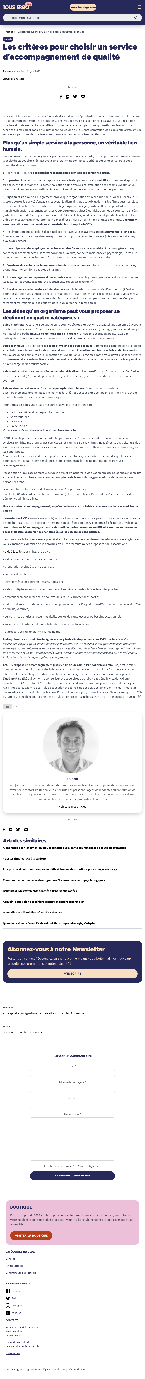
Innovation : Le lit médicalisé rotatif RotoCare (32, 912)
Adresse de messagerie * (72, 1082)
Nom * (72, 1066)
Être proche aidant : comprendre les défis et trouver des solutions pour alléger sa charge (60, 869)
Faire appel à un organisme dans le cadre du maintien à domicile (43, 1013)
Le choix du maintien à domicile (23, 1032)
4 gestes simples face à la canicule (24, 858)
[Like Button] (7, 706)
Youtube (13, 1313)
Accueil (9, 31)
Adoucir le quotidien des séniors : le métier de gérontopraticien (43, 901)
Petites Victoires (14, 1265)
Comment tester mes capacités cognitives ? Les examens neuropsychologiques (54, 880)
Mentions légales (41, 1369)
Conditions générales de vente (70, 1369)
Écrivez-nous (13, 1353)
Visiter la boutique (31, 1235)
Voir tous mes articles (72, 806)
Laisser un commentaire (72, 1175)
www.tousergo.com (83, 7)
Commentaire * (72, 1114)
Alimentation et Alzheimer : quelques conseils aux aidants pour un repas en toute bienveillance (64, 848)
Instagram (14, 1305)
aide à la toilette (15, 551)
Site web (72, 1098)
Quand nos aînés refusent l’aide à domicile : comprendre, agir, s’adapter (49, 923)
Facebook (14, 1291)
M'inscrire (72, 973)
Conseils (10, 1258)
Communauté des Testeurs (21, 1272)
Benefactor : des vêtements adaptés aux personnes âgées (40, 891)
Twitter (13, 1298)
